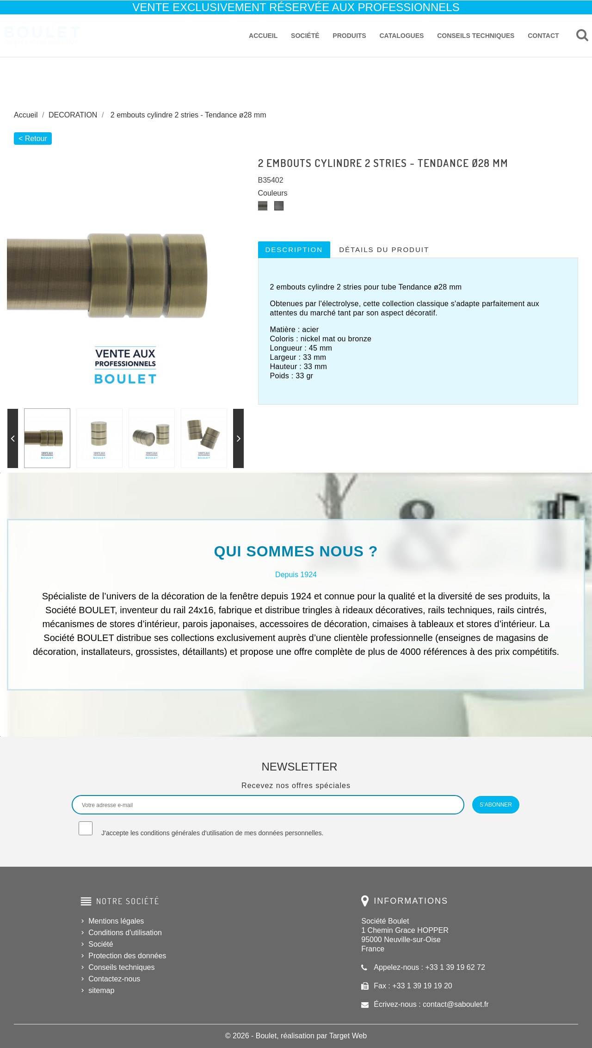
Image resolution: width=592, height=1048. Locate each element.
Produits (349, 35)
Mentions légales (116, 921)
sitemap (101, 990)
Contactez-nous (114, 979)
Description (294, 249)
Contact (543, 35)
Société (305, 35)
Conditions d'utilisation (125, 933)
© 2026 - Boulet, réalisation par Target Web (296, 1036)
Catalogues (401, 35)
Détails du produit (384, 249)
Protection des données (127, 956)
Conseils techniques (475, 35)
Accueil (263, 35)
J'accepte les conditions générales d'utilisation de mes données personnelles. (212, 833)
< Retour (32, 138)
